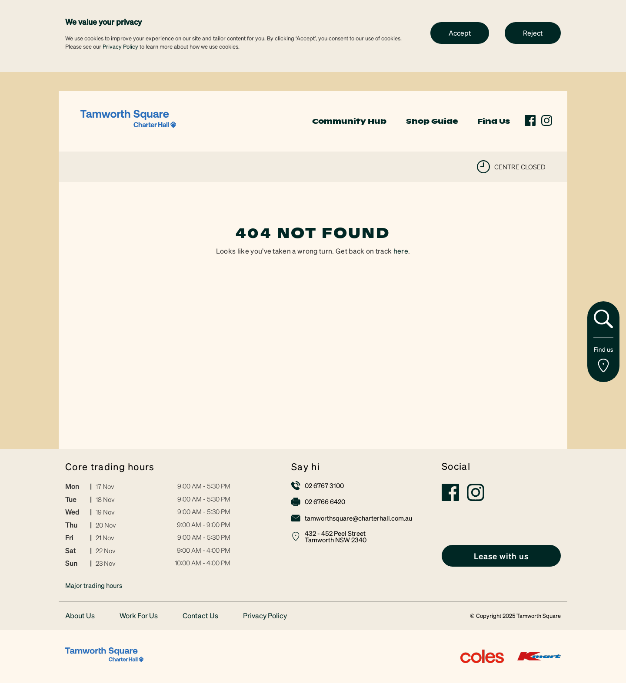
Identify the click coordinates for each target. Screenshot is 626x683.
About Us (80, 616)
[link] (128, 120)
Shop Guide (432, 121)
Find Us (493, 121)
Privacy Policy (120, 46)
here (400, 250)
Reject (533, 32)
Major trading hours (93, 585)
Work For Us (139, 616)
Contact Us (200, 616)
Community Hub (349, 121)
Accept (460, 32)
